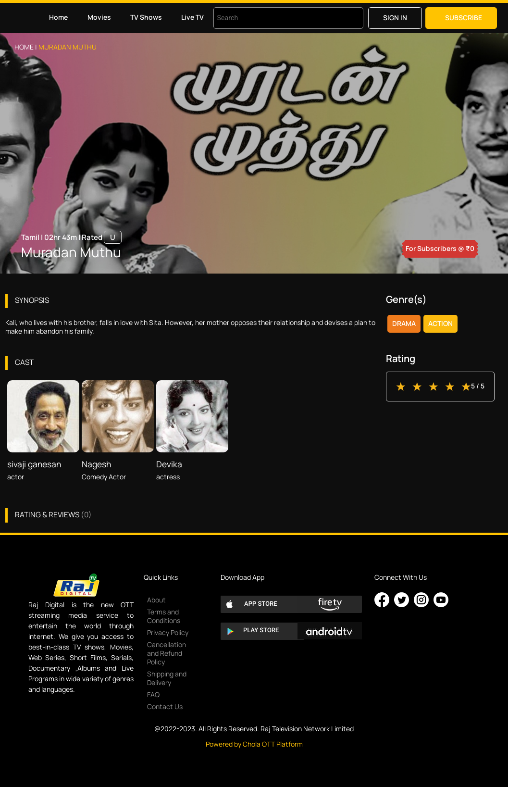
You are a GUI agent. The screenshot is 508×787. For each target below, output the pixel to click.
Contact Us (165, 706)
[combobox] (276, 18)
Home (58, 17)
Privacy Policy (167, 632)
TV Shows (146, 17)
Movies (99, 17)
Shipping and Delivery (166, 678)
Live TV (192, 17)
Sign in (395, 17)
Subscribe (463, 17)
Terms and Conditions (163, 616)
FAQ (153, 694)
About (156, 599)
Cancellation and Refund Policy (166, 653)
